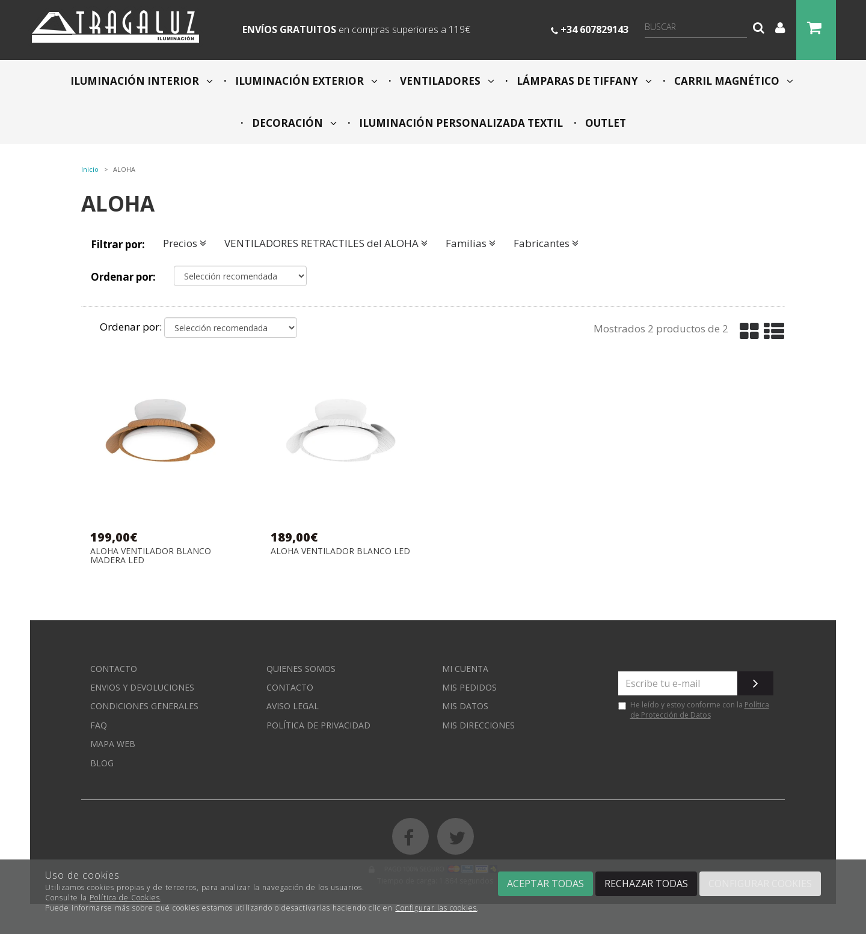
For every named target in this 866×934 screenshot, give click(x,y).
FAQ (98, 725)
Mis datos (465, 706)
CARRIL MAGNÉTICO (732, 81)
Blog (102, 763)
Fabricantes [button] (546, 243)
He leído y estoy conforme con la (693, 710)
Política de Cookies (125, 898)
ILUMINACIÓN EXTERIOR (305, 81)
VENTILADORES (446, 81)
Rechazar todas (646, 883)
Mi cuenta (465, 668)
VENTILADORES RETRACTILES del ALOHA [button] (326, 243)
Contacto (113, 668)
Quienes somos (301, 668)
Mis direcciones (478, 725)
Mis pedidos (469, 687)
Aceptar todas (545, 883)
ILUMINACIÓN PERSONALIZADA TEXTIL (460, 123)
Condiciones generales (144, 706)
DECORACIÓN (293, 123)
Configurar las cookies (436, 908)
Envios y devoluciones (142, 687)
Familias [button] (471, 243)
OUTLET (604, 123)
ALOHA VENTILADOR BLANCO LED (340, 551)
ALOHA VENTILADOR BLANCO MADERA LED (150, 555)
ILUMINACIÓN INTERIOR (141, 81)
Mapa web (112, 743)
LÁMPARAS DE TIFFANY (583, 81)
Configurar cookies (760, 883)
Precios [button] (184, 243)
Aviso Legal (292, 706)
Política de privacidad (318, 725)
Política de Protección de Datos (699, 710)
